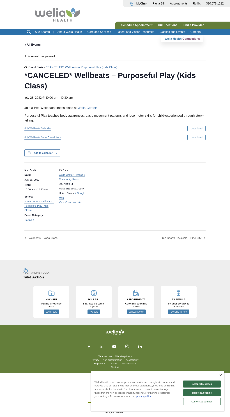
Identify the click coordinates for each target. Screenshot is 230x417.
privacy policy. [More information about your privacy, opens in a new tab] (143, 396)
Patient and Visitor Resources (135, 31)
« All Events (32, 44)
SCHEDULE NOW (136, 312)
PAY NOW (94, 312)
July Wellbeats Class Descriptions (42, 137)
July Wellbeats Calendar (37, 128)
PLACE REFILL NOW (178, 312)
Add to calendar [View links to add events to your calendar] (43, 153)
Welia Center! (87, 108)
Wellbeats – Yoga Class (43, 237)
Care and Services (99, 31)
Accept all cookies (202, 383)
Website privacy (123, 356)
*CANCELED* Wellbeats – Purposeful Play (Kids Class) (39, 206)
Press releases (128, 363)
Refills (197, 3)
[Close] (221, 375)
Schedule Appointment (137, 25)
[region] (157, 391)
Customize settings (202, 401)
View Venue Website (70, 202)
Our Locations (167, 25)
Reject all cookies (202, 392)
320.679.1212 (215, 3)
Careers (195, 31)
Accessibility (132, 360)
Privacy (95, 360)
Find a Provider (193, 25)
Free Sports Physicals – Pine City (180, 237)
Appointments (179, 3)
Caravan (29, 220)
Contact (115, 367)
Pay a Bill (159, 3)
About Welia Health (69, 31)
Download (196, 128)
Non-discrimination (112, 360)
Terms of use (105, 356)
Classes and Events (172, 31)
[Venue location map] (112, 187)
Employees (99, 363)
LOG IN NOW (51, 312)
